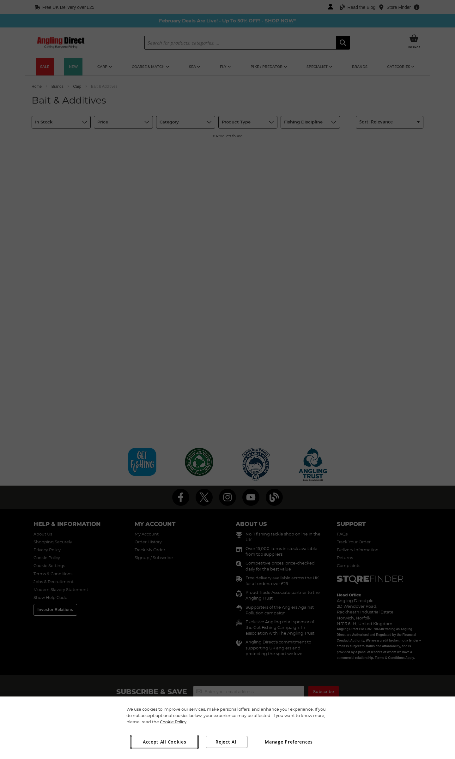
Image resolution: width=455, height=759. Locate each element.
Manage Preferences (289, 742)
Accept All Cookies (164, 742)
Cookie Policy (173, 721)
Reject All (226, 742)
